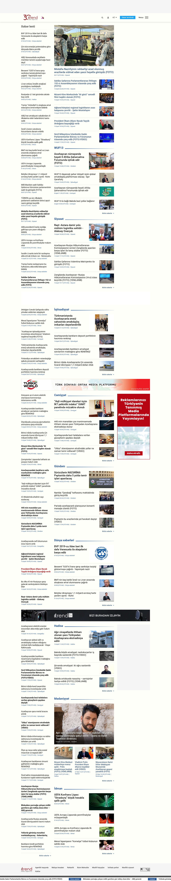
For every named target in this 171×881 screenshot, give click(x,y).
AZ (114, 17)
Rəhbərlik (70, 868)
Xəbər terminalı (128, 17)
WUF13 (58, 147)
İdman (58, 788)
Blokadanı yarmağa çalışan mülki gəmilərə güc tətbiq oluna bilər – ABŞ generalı (124, 879)
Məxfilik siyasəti (128, 868)
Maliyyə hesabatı (58, 868)
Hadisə (58, 625)
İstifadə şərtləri (113, 868)
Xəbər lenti (28, 26)
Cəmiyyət (60, 395)
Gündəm (59, 466)
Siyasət (59, 218)
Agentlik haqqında (41, 868)
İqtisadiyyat (61, 309)
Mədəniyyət (61, 698)
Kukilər (37, 871)
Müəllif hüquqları (98, 868)
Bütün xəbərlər (107, 213)
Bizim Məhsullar (83, 868)
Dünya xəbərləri (64, 540)
